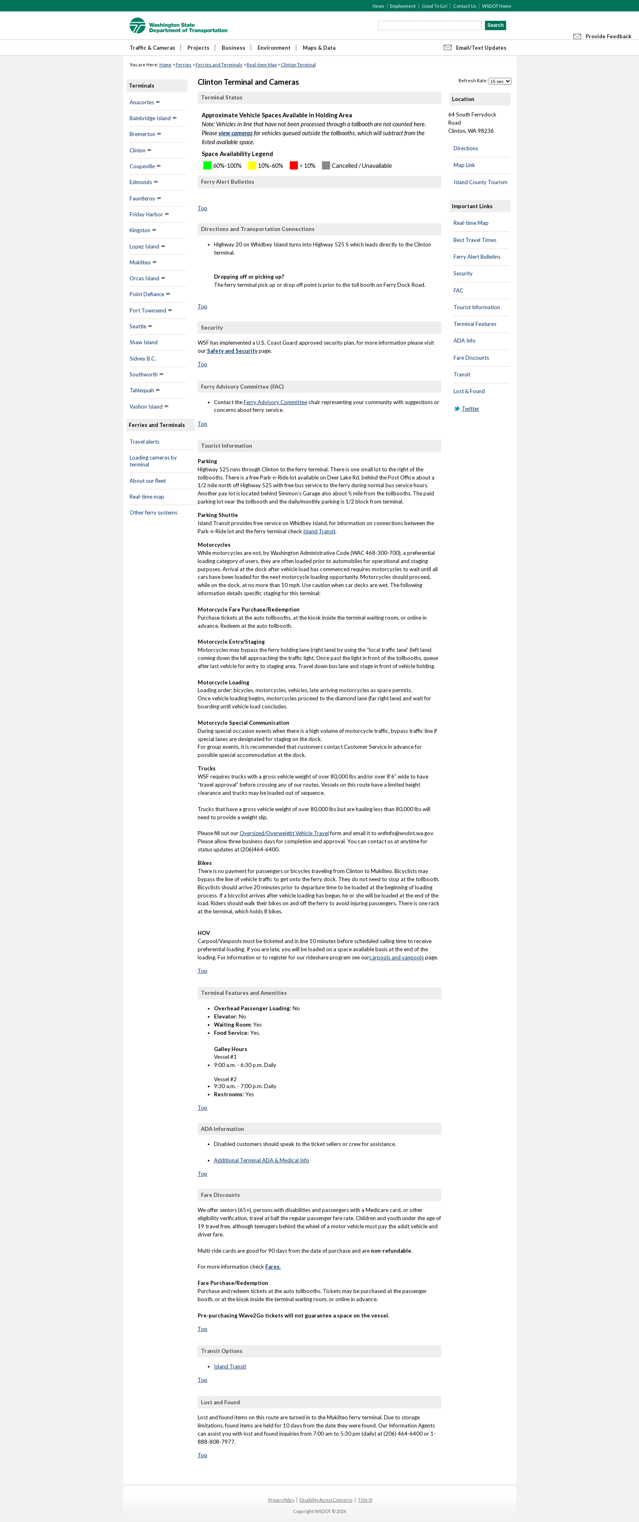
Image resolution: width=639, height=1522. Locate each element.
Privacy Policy (281, 1500)
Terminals (141, 85)
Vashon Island (146, 406)
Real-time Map (262, 64)
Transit (462, 374)
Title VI (365, 1500)
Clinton (137, 150)
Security (463, 273)
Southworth (144, 374)
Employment (403, 6)
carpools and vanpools (396, 957)
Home (165, 64)
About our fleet (148, 480)
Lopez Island (144, 246)
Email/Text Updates (481, 47)
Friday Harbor (146, 214)
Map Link (464, 165)
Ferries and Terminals (219, 64)
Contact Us (464, 6)
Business (233, 47)
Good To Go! (434, 6)
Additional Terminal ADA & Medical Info (261, 1160)
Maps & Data (319, 47)
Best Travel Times (475, 240)
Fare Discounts (471, 357)
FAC (458, 290)
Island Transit (319, 531)
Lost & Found (469, 391)
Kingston (140, 230)
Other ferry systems (153, 512)
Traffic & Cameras (152, 47)
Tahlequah (142, 390)
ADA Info (465, 340)
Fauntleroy (142, 198)
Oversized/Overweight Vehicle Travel (284, 833)
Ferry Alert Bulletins (477, 256)
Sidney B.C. (143, 358)
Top (202, 208)
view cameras (235, 133)
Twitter (470, 408)
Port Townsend (148, 310)
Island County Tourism (480, 182)
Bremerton (142, 134)
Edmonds (141, 182)
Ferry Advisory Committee (275, 402)
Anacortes (142, 102)
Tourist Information (477, 307)
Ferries (184, 64)
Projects (198, 47)
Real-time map (147, 496)
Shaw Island (144, 342)
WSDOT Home (496, 6)
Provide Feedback (608, 36)
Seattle (138, 326)
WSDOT (178, 25)
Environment (274, 47)
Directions (466, 148)
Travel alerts (144, 441)
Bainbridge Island (150, 118)
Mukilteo (140, 262)
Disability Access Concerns (326, 1500)
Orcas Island (144, 278)
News (378, 6)
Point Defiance (147, 294)
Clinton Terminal (298, 64)
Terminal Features (475, 324)
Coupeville (143, 166)
